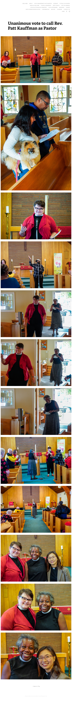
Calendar (59, 9)
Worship (55, 3)
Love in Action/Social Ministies (38, 7)
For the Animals (65, 5)
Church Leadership (46, 5)
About (31, 3)
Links (63, 11)
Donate (68, 7)
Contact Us (67, 9)
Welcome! (25, 3)
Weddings (61, 7)
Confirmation (45, 9)
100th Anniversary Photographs (43, 3)
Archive (53, 9)
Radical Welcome (34, 5)
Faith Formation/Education (33, 9)
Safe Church (56, 5)
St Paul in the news (65, 3)
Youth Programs (52, 7)
